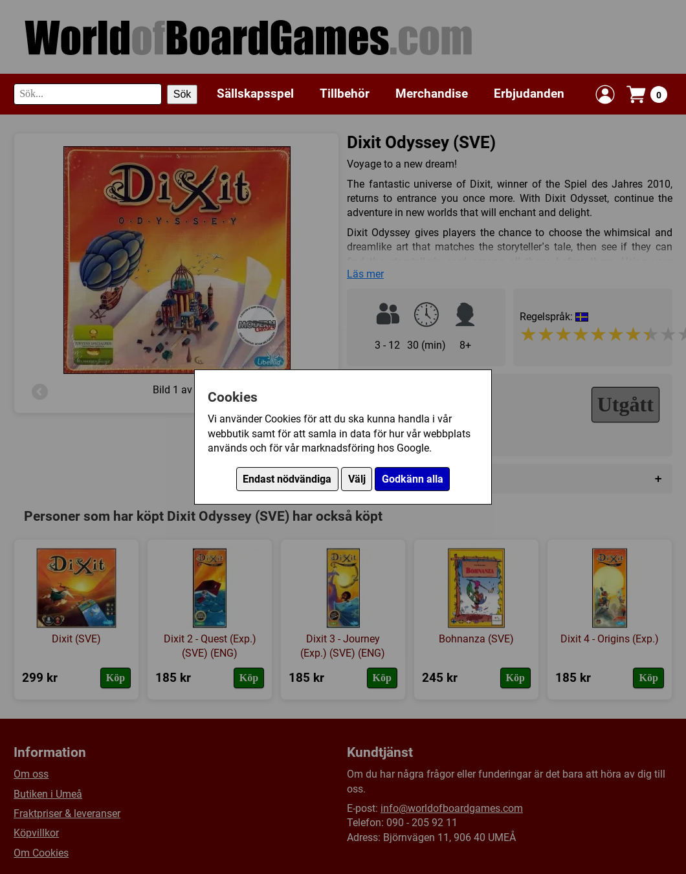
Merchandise (431, 93)
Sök (182, 94)
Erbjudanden (529, 93)
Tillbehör (345, 93)
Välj (357, 479)
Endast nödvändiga (287, 479)
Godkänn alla (412, 479)
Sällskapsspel (255, 93)
